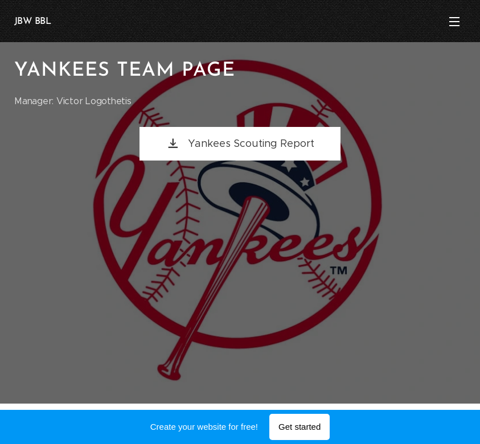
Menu (454, 21)
